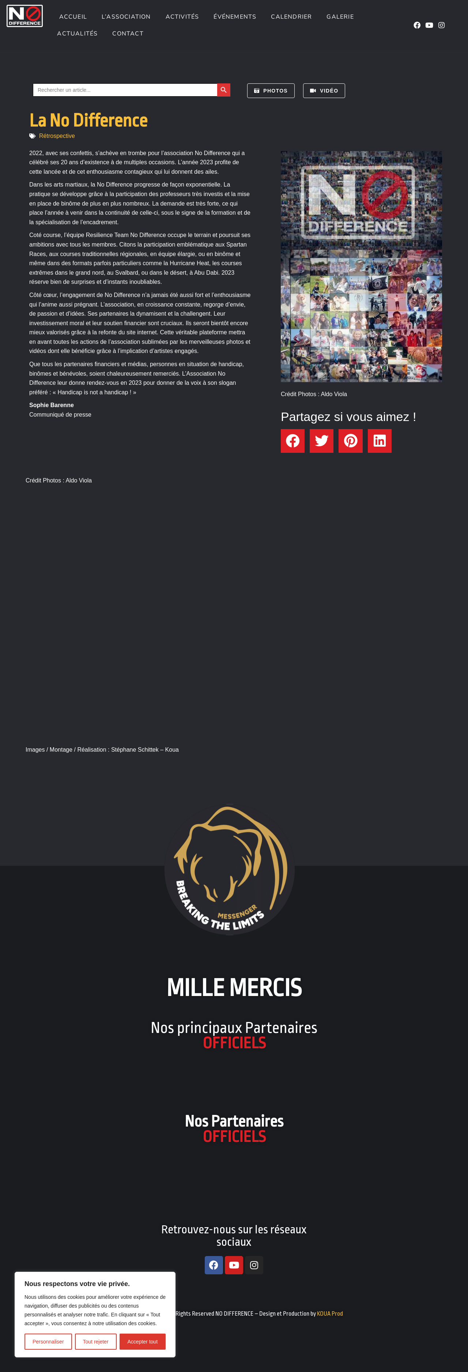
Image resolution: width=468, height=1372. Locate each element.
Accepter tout (143, 1342)
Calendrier (291, 17)
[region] (95, 1314)
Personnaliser (48, 1342)
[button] (293, 441)
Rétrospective (57, 136)
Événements (235, 17)
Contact (127, 34)
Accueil (72, 17)
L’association (126, 17)
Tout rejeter (96, 1342)
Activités (182, 17)
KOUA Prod (330, 1314)
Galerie (340, 17)
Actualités (77, 34)
